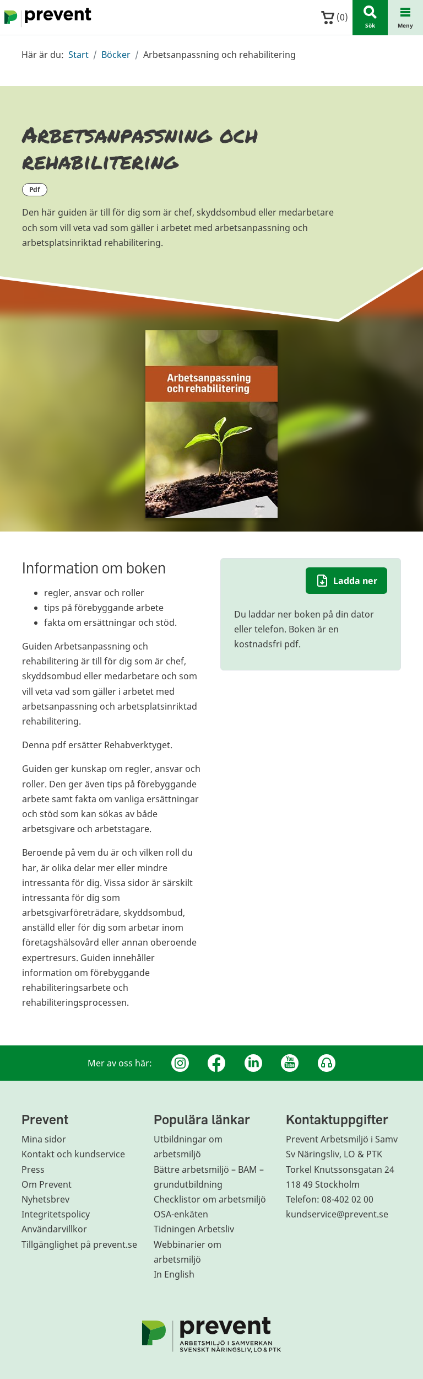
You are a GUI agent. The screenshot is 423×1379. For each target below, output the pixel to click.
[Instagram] (180, 1063)
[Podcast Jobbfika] (326, 1063)
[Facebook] (216, 1063)
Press (33, 1169)
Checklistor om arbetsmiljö (210, 1199)
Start (78, 55)
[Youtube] (290, 1063)
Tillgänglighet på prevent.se (79, 1244)
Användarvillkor (54, 1229)
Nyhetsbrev (45, 1199)
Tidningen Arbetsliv (194, 1229)
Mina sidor (43, 1139)
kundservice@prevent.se (337, 1214)
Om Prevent (46, 1184)
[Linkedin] (253, 1063)
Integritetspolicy (55, 1214)
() (334, 17)
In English (174, 1274)
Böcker (116, 55)
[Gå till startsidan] (45, 18)
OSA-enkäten (181, 1214)
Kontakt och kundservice (73, 1154)
